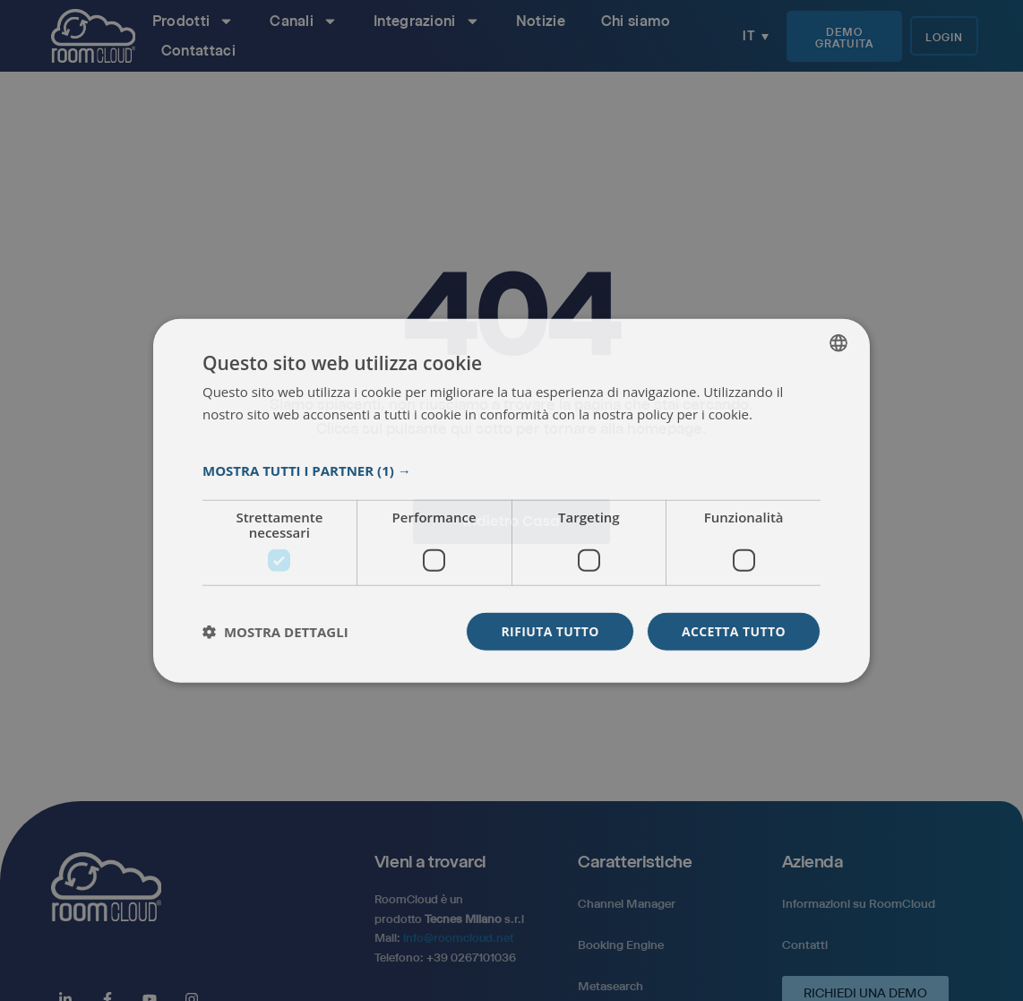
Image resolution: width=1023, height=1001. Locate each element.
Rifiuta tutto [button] (549, 631)
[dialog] (511, 500)
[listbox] (838, 342)
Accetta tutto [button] (734, 631)
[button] (511, 470)
